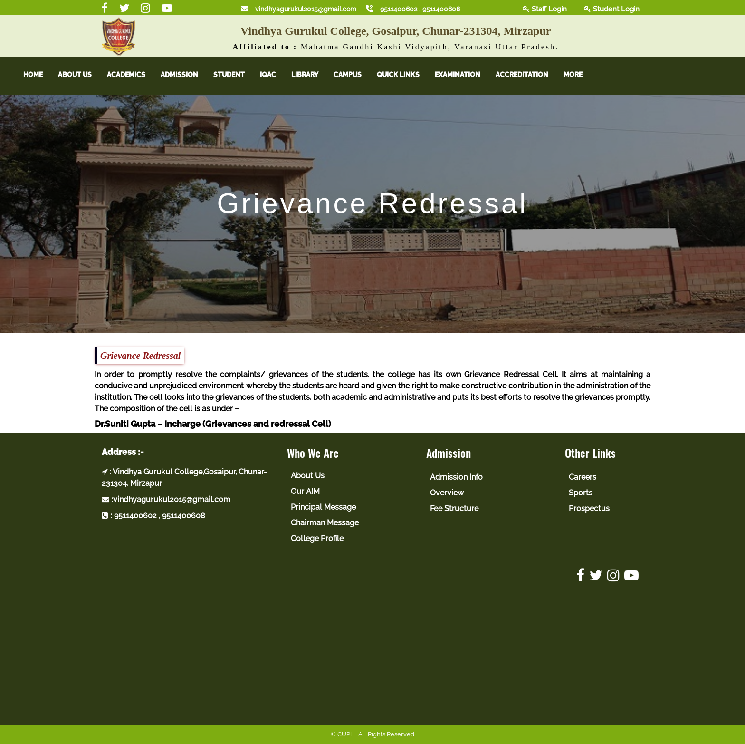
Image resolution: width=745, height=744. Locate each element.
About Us (83, 74)
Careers (582, 477)
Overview (447, 492)
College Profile (317, 538)
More (581, 74)
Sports (580, 492)
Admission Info (456, 477)
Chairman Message (325, 522)
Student (237, 74)
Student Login (612, 9)
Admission (187, 74)
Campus (356, 74)
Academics (134, 74)
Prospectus (589, 508)
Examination (465, 74)
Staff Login (545, 9)
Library (312, 74)
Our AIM (305, 491)
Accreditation (530, 74)
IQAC (276, 74)
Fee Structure (454, 508)
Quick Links (406, 74)
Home (41, 74)
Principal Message (323, 507)
